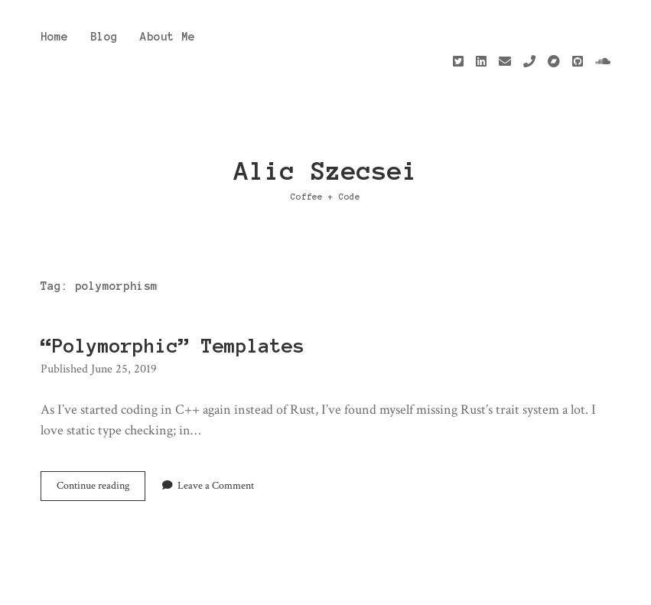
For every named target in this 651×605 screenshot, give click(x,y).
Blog (104, 37)
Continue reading (101, 436)
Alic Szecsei (326, 119)
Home (54, 37)
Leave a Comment (215, 434)
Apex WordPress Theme (287, 587)
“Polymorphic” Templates (172, 293)
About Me (167, 37)
